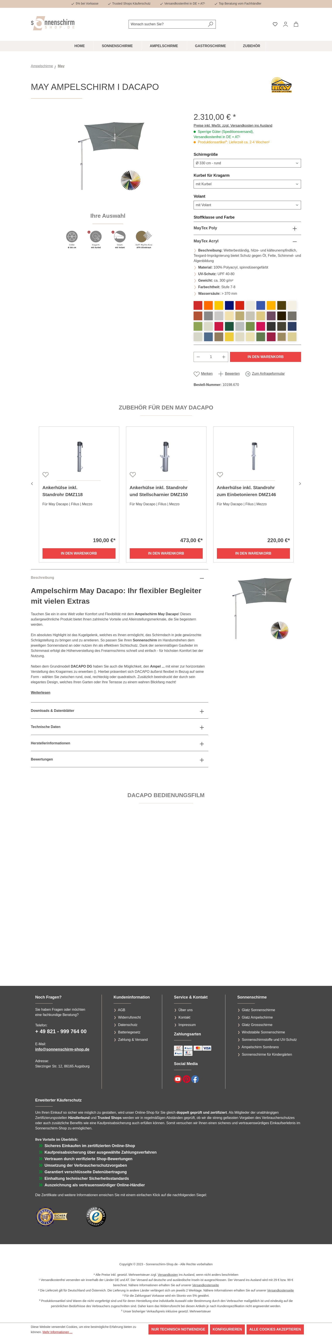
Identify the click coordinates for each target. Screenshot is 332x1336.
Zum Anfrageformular (268, 373)
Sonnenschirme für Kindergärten (267, 1054)
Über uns (186, 1010)
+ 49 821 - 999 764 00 (61, 1031)
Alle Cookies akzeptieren (275, 1329)
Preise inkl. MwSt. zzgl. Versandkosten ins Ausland (233, 125)
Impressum (187, 1025)
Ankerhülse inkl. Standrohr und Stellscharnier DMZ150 (159, 491)
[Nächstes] (300, 483)
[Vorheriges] (32, 483)
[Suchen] (211, 24)
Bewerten (232, 373)
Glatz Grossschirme (257, 1025)
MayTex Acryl (206, 241)
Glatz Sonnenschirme (258, 1010)
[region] (108, 183)
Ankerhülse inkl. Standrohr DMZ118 (63, 491)
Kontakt (184, 1017)
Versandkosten (168, 1274)
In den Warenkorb (266, 357)
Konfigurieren (227, 1329)
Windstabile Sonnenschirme (263, 1032)
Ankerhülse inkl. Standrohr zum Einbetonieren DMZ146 (246, 491)
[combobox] (167, 24)
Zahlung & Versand (133, 1039)
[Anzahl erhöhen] (223, 357)
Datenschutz (128, 1025)
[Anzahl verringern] (198, 357)
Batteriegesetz (129, 1032)
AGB (121, 1010)
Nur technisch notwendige (178, 1329)
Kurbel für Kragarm (222, 175)
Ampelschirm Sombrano (260, 1047)
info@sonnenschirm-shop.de (62, 1049)
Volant (210, 196)
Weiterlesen (41, 692)
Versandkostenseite (205, 1285)
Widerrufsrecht (129, 1017)
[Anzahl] (211, 357)
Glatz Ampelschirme (257, 1017)
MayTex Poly (205, 228)
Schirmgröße (216, 154)
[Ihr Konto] (285, 24)
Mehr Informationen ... (57, 1332)
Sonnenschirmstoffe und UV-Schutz (269, 1039)
